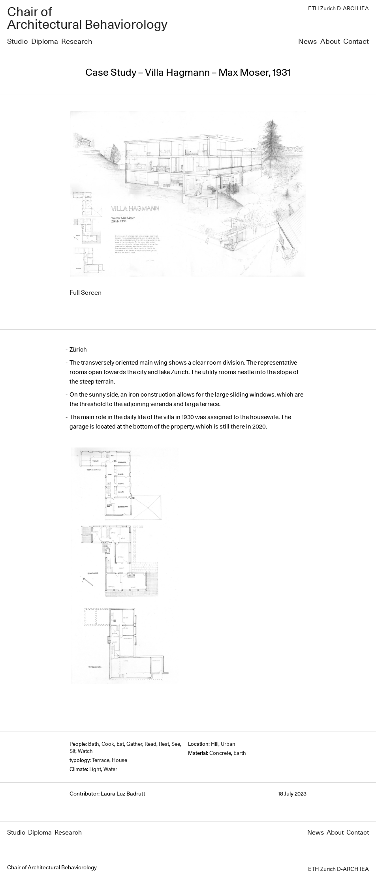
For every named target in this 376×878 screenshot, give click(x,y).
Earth (239, 753)
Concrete (220, 753)
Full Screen (86, 293)
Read (150, 744)
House (119, 760)
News (307, 41)
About (330, 41)
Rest (164, 744)
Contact (356, 41)
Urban (228, 744)
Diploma (44, 41)
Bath (93, 744)
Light (95, 769)
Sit (72, 751)
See (175, 744)
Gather (134, 744)
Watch (85, 751)
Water (110, 769)
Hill (214, 744)
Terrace (100, 760)
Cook (108, 744)
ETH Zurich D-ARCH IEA (338, 8)
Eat (120, 744)
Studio (17, 41)
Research (76, 41)
